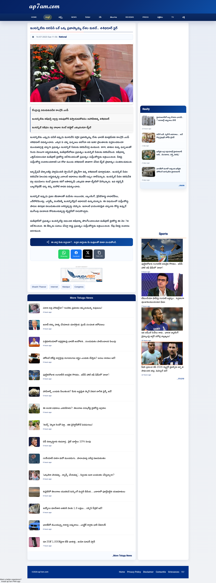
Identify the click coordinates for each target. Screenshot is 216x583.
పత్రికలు (160, 17)
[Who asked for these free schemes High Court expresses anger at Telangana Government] (81, 409)
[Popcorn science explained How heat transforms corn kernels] (81, 393)
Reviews (129, 17)
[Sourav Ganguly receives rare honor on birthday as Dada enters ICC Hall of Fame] (81, 376)
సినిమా (87, 17)
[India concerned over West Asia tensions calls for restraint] (81, 343)
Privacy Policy (134, 572)
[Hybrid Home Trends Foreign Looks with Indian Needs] (163, 140)
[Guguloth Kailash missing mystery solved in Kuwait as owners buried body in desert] (81, 493)
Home (34, 17)
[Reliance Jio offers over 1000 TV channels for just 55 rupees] (81, 543)
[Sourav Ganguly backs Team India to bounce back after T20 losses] (163, 290)
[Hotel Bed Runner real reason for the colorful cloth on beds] (81, 359)
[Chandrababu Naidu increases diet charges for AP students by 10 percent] (81, 443)
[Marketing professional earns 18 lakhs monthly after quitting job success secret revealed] (81, 509)
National (63, 37)
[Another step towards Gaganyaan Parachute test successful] (81, 459)
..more (181, 185)
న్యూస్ (47, 17)
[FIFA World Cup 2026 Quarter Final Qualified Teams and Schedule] (163, 359)
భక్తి (183, 17)
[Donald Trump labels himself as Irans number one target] (81, 326)
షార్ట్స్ (61, 17)
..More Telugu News (122, 555)
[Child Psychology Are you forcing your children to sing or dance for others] (81, 476)
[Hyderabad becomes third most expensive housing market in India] (163, 174)
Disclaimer (148, 572)
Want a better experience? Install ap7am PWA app (10, 580)
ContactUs (161, 572)
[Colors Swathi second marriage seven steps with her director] (81, 426)
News (74, 17)
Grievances (173, 572)
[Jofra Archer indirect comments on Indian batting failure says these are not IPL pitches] (163, 324)
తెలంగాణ (113, 17)
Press (145, 17)
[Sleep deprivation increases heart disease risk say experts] (81, 309)
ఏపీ (100, 17)
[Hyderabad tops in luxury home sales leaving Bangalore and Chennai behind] (163, 157)
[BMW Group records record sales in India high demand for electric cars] (81, 526)
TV (173, 17)
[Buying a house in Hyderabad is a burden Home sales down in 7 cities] (163, 123)
